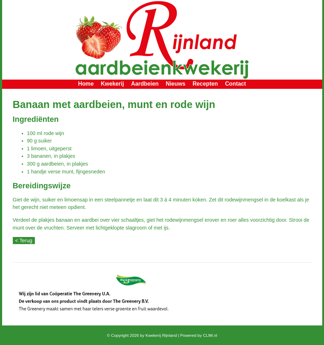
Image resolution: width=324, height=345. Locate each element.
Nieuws (175, 84)
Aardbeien (145, 84)
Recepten (205, 84)
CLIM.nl (210, 335)
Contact (235, 84)
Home (86, 84)
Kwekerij (112, 84)
